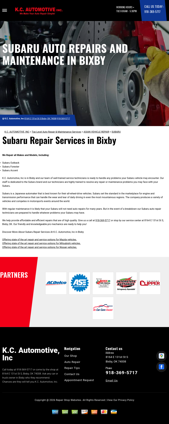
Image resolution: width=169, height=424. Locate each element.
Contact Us (71, 374)
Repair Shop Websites (68, 400)
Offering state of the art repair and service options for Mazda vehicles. (39, 239)
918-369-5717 (152, 11)
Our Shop (70, 356)
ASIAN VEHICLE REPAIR (96, 131)
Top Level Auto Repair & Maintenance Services (56, 131)
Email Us (112, 380)
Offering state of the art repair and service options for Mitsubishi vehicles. (41, 243)
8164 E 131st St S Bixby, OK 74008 (40, 118)
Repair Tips (72, 368)
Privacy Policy (126, 400)
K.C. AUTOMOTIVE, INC (17, 131)
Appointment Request (79, 380)
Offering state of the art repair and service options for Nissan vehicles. (39, 247)
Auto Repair (72, 362)
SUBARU (116, 131)
